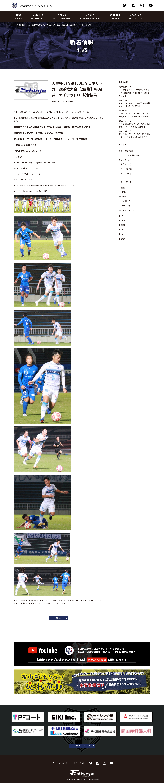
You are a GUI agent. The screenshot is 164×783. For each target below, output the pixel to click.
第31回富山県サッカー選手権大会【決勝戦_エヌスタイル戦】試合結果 (134, 125)
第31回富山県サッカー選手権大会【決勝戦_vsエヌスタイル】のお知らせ (134, 135)
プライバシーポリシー (60, 763)
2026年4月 (126, 196)
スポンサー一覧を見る (82, 746)
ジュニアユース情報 (127, 155)
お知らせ (122, 159)
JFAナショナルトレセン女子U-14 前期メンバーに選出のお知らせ (134, 105)
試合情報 (122, 164)
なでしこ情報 (124, 150)
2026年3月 (126, 201)
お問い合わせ (79, 763)
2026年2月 (126, 205)
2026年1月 (126, 210)
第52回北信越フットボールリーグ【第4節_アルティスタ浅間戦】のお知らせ (134, 115)
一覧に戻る (58, 618)
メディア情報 (124, 173)
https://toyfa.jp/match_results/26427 (30, 190)
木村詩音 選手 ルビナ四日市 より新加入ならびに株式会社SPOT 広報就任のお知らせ (134, 93)
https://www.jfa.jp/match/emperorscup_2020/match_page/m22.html (44, 185)
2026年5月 (126, 191)
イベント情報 (124, 168)
